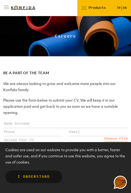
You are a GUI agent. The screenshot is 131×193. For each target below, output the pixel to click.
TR (119, 8)
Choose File (116, 138)
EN (125, 8)
